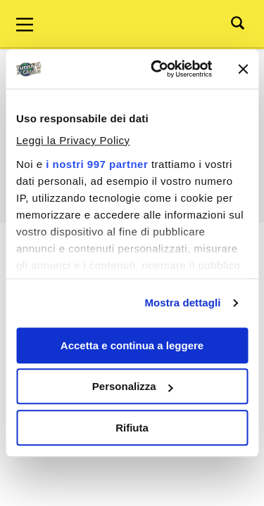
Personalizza (132, 386)
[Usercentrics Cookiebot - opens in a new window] (157, 69)
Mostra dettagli (182, 303)
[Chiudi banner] (243, 69)
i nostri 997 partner (97, 164)
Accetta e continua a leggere (132, 345)
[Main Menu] (25, 25)
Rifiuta (132, 428)
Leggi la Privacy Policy (73, 140)
